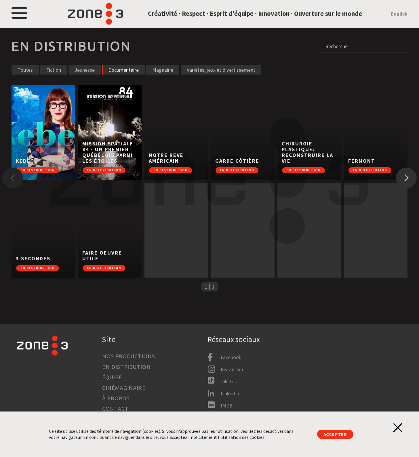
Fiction (53, 79)
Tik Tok (229, 381)
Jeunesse (85, 79)
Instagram (232, 369)
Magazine (162, 79)
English (399, 18)
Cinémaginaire (124, 388)
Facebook (231, 357)
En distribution (126, 367)
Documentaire (123, 79)
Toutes (25, 79)
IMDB (227, 405)
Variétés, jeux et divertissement (221, 79)
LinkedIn (230, 393)
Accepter (335, 434)
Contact (115, 409)
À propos (115, 398)
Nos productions (128, 356)
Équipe (112, 377)
